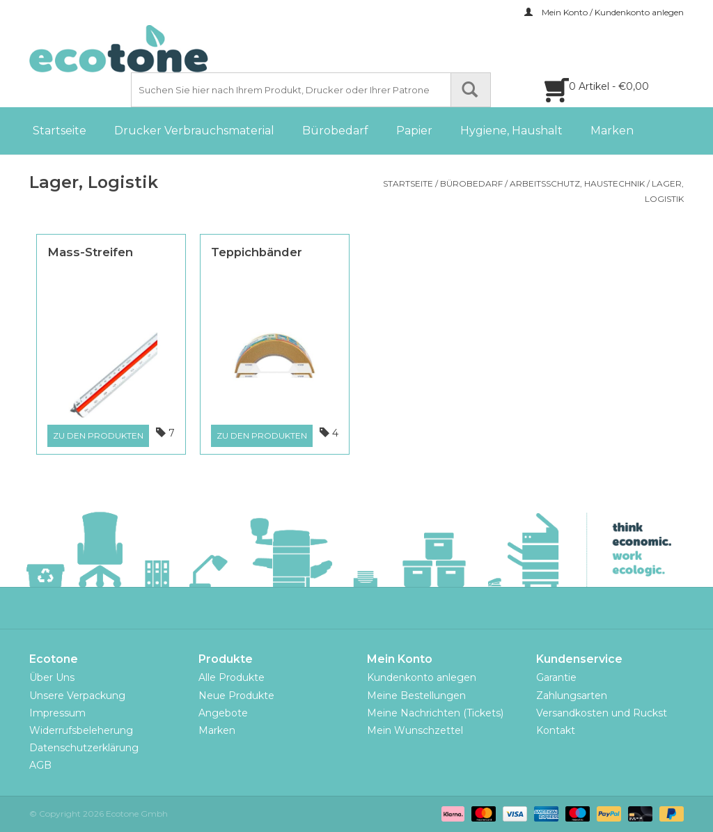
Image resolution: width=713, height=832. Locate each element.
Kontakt (555, 730)
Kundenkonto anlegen (421, 677)
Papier (414, 130)
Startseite (59, 130)
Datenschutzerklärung (84, 747)
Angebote (223, 713)
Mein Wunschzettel (415, 730)
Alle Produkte (231, 677)
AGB (40, 765)
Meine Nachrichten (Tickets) (435, 713)
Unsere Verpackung (77, 695)
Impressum (57, 713)
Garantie (556, 677)
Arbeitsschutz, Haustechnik (577, 183)
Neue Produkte (236, 695)
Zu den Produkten (98, 435)
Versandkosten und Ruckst (601, 713)
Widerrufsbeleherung (81, 730)
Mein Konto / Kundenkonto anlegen (604, 12)
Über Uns (52, 677)
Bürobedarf (335, 130)
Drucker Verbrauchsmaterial (194, 130)
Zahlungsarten (571, 695)
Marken (612, 130)
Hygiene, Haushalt (511, 130)
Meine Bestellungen (416, 695)
